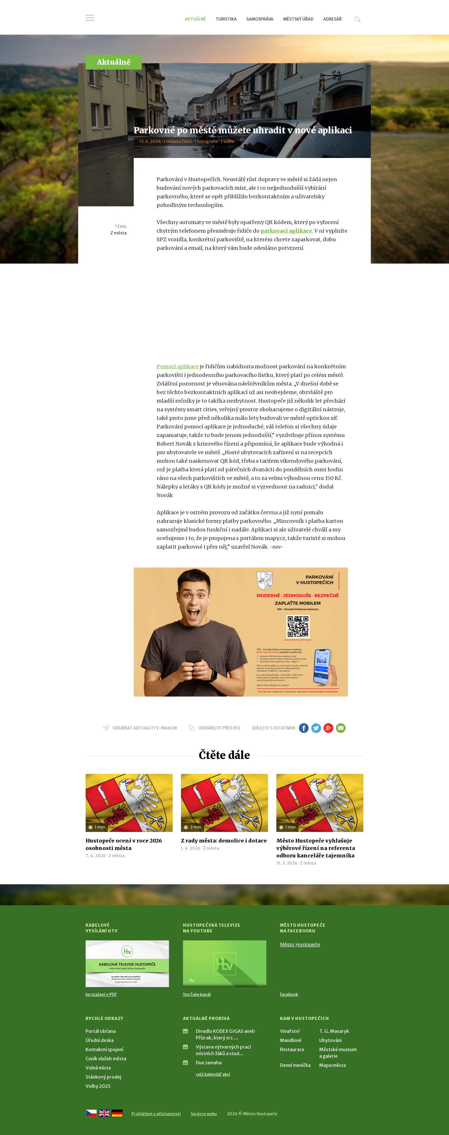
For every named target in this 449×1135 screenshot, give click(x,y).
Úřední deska (100, 1040)
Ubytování (330, 1040)
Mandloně (291, 1040)
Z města (119, 233)
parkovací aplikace (286, 231)
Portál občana (101, 1031)
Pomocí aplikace (177, 366)
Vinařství (290, 1031)
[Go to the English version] (104, 1113)
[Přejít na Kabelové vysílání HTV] (127, 963)
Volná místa (98, 1068)
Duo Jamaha (209, 1062)
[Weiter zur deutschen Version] (117, 1113)
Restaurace (292, 1049)
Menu (90, 18)
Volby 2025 (98, 1086)
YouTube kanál (197, 994)
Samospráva (259, 19)
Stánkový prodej (103, 1077)
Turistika (226, 19)
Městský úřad (298, 19)
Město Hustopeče (300, 945)
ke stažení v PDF (101, 994)
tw (316, 728)
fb (304, 728)
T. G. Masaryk (334, 1031)
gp (328, 728)
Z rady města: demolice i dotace (224, 840)
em (341, 728)
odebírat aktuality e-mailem (145, 728)
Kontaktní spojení (104, 1049)
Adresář (332, 19)
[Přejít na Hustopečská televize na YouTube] (224, 963)
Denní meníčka (295, 1065)
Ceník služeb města (106, 1058)
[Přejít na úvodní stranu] (140, 18)
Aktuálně (195, 19)
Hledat (357, 19)
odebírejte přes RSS (219, 728)
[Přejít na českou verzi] (91, 1113)
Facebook (289, 994)
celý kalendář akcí (213, 1074)
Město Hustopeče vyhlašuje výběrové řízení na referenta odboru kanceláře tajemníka (315, 848)
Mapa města (332, 1065)
